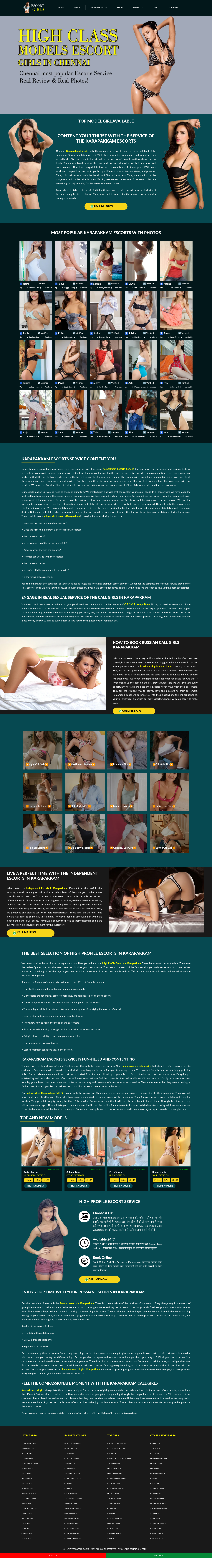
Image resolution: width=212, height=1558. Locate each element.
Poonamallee (157, 1498)
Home (61, 7)
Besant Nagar (28, 1493)
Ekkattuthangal (73, 1478)
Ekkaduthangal (72, 1538)
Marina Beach (71, 1518)
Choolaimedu (71, 1533)
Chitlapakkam (71, 1528)
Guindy (68, 1483)
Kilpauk (111, 1513)
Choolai (154, 1483)
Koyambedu (70, 1468)
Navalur (154, 1468)
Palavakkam (113, 1483)
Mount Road (156, 1463)
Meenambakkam (158, 1458)
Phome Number (35, 1186)
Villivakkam (70, 1503)
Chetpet (154, 1478)
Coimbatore (173, 7)
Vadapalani (27, 1518)
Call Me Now (101, 206)
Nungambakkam (29, 1444)
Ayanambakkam (158, 1523)
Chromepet (156, 1528)
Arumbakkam (114, 1498)
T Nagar (25, 1523)
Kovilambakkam (29, 1463)
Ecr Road (26, 1538)
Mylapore (26, 1483)
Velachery (26, 1478)
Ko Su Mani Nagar (116, 1448)
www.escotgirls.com (78, 1549)
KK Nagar (155, 1444)
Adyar (120, 7)
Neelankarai (70, 1513)
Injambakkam (28, 1453)
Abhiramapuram (158, 1508)
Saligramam (70, 1493)
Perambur (155, 1493)
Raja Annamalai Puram (119, 1458)
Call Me (53, 1555)
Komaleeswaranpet (117, 1478)
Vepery (110, 1538)
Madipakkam (27, 1473)
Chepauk (111, 1508)
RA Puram (26, 1503)
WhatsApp (159, 1555)
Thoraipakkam (29, 1458)
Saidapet (68, 1488)
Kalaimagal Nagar (116, 1444)
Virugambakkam (72, 1508)
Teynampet (27, 1513)
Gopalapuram (71, 1458)
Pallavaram (156, 1453)
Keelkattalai (156, 1538)
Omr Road (26, 1533)
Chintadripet (71, 1523)
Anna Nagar (27, 1448)
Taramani (69, 1453)
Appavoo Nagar (72, 1473)
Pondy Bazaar (157, 1473)
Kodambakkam (114, 1518)
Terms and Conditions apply (132, 1549)
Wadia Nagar (114, 1468)
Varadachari (114, 1533)
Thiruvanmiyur (29, 1508)
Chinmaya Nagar (115, 1488)
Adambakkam (157, 1488)
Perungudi (112, 1528)
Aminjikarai (156, 1518)
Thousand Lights (73, 1498)
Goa (155, 7)
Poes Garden (71, 1448)
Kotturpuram (28, 1498)
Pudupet (111, 1453)
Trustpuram (113, 1463)
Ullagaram (113, 1493)
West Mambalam (115, 1473)
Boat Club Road (72, 1444)
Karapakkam (156, 1533)
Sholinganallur (98, 7)
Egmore (25, 1528)
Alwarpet (138, 7)
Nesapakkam (113, 1523)
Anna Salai (69, 1463)
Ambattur (155, 1448)
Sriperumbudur (158, 1503)
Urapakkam (27, 1468)
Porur (77, 7)
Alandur (154, 1513)
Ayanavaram (113, 1503)
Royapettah (27, 1488)
